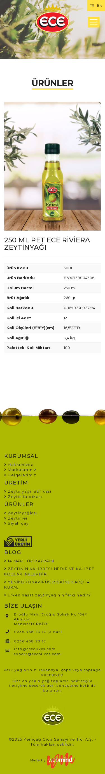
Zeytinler (16, 518)
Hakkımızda (19, 464)
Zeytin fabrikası (23, 496)
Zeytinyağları (20, 513)
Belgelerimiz (20, 475)
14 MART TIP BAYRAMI (31, 561)
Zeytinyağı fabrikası (27, 491)
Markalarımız (20, 469)
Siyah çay (16, 523)
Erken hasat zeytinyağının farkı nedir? (49, 595)
